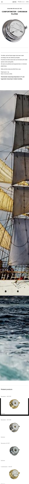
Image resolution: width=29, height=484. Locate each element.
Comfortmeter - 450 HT (6, 466)
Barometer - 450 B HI (6, 396)
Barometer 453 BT (5, 443)
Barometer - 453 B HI (6, 419)
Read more (3, 413)
